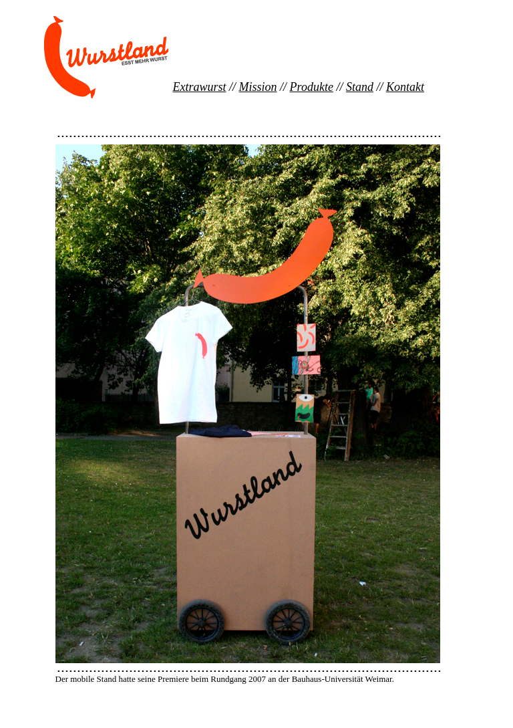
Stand (359, 87)
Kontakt (405, 87)
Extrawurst (199, 87)
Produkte (311, 87)
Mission (258, 87)
